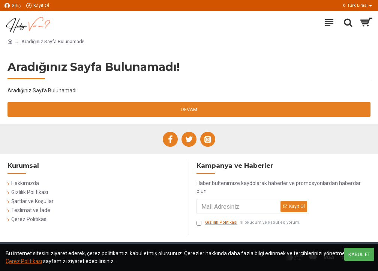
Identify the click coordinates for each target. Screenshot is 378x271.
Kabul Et (359, 254)
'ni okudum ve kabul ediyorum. (248, 223)
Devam (189, 109)
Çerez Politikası (24, 261)
